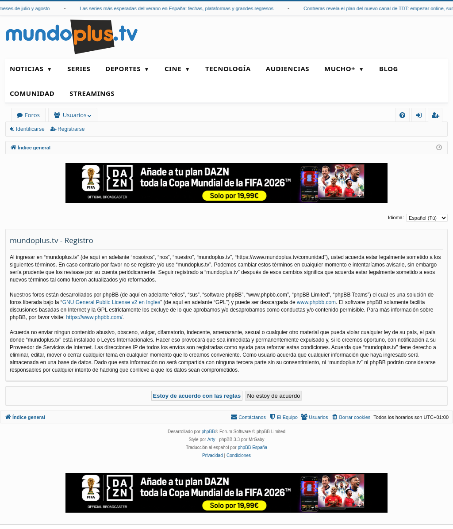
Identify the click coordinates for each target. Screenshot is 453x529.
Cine (173, 68)
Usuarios (74, 115)
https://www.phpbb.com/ (94, 317)
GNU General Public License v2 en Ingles (111, 302)
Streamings (92, 93)
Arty (211, 439)
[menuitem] (402, 115)
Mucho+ (339, 68)
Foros (32, 115)
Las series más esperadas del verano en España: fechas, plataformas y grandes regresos (181, 8)
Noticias (26, 68)
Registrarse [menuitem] (437, 116)
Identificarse (30, 129)
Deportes (123, 68)
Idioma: (396, 217)
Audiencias (287, 68)
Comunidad (32, 93)
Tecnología (228, 68)
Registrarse (71, 129)
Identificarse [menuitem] (421, 116)
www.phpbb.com (316, 302)
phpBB (208, 431)
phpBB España (252, 447)
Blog (388, 68)
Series (78, 68)
